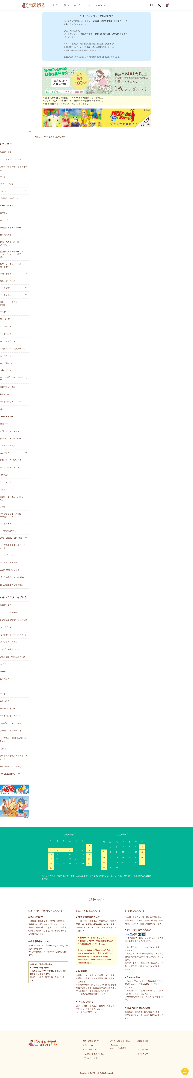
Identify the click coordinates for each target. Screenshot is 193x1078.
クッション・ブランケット (11, 438)
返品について (88, 1045)
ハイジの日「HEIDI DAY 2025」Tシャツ (14, 739)
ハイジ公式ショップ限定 (10, 766)
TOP (30, 132)
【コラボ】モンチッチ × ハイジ (13, 635)
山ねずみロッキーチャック (11, 723)
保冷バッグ (5, 319)
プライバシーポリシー (92, 1058)
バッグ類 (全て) (6, 363)
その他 (98, 5)
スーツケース (5, 356)
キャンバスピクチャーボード (12, 402)
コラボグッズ (5, 627)
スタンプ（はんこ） (8, 555)
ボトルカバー (5, 326)
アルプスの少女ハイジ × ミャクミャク (13, 757)
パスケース (5, 312)
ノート (3, 507)
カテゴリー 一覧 (58, 5)
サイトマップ (142, 1054)
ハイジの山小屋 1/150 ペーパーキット (13, 546)
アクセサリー (5, 177)
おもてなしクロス (7, 281)
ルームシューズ (6, 205)
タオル (3, 191)
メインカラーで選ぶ (8, 642)
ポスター (4, 409)
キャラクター (80, 5)
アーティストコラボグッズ (11, 159)
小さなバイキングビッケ (10, 716)
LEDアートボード (7, 416)
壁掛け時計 (5, 424)
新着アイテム (5, 152)
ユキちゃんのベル (7, 446)
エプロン (4, 213)
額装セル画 (5, 394)
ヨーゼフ (4, 671)
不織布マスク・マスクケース (12, 349)
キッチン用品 (5, 295)
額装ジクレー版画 (7, 387)
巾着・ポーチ (5, 370)
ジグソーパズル (6, 184)
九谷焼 (3, 748)
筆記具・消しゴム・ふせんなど (11, 498)
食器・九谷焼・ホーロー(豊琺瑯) (10, 243)
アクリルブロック (7, 489)
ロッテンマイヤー (7, 708)
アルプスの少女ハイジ (9, 649)
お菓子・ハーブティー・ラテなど (11, 303)
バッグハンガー (6, 334)
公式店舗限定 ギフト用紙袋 (11, 585)
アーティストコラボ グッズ (11, 731)
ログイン (140, 1045)
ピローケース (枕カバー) (10, 460)
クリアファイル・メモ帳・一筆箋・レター (11, 515)
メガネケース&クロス (9, 198)
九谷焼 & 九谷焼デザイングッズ (13, 620)
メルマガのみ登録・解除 (120, 1041)
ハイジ (3, 664)
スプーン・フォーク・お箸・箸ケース (10, 265)
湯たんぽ (4, 475)
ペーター (4, 694)
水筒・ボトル (5, 274)
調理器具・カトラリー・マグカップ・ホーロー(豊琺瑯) (11, 254)
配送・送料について (91, 1041)
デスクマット (5, 482)
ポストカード (5, 523)
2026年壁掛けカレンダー (10, 570)
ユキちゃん (5, 679)
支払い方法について (91, 1050)
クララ (3, 686)
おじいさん (5, 701)
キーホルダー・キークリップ (11, 378)
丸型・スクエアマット (9, 431)
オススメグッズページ (9, 612)
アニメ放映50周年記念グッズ (12, 657)
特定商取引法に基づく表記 (93, 1054)
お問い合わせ (142, 1050)
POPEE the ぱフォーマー (11, 774)
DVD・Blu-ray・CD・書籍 (11, 538)
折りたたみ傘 (5, 235)
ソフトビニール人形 (8, 562)
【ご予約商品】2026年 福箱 (12, 577)
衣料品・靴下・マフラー (10, 227)
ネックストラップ (7, 341)
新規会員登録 (142, 1041)
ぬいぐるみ (5, 453)
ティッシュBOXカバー (9, 467)
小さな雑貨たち (6, 288)
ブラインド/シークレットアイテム (13, 168)
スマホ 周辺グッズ (8, 531)
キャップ (4, 220)
